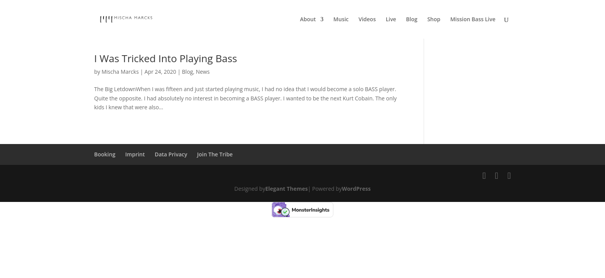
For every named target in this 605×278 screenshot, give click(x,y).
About (308, 20)
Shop (433, 20)
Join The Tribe (215, 154)
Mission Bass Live (472, 20)
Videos (367, 20)
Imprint (135, 154)
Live (391, 20)
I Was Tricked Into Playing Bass (165, 58)
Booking (104, 154)
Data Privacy (171, 154)
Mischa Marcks (120, 71)
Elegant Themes (286, 188)
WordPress (356, 188)
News (203, 71)
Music (340, 20)
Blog (411, 20)
